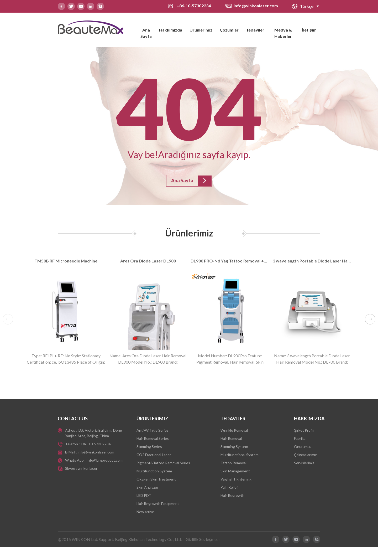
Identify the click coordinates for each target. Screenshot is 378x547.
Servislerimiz (304, 463)
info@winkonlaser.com (256, 5)
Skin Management (235, 471)
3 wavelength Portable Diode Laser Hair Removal (312, 261)
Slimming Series (149, 446)
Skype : (71, 468)
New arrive (145, 511)
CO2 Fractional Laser (153, 454)
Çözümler (229, 29)
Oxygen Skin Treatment (156, 479)
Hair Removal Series (152, 438)
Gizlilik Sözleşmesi (202, 539)
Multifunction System (154, 471)
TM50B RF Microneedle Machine (65, 261)
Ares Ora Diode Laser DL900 (148, 261)
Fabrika (300, 438)
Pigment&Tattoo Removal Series (163, 463)
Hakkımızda (170, 29)
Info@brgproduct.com (104, 460)
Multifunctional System (239, 454)
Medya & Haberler (283, 33)
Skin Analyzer (147, 487)
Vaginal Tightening (235, 479)
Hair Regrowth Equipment (157, 503)
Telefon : (73, 444)
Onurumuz (302, 446)
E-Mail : (71, 452)
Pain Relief (229, 487)
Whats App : (75, 460)
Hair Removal (231, 438)
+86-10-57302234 (194, 5)
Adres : (71, 430)
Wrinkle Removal (234, 430)
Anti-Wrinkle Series (152, 430)
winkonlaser (87, 468)
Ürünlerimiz (201, 29)
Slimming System (234, 446)
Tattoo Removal (233, 463)
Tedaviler (255, 29)
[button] (370, 319)
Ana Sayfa (146, 33)
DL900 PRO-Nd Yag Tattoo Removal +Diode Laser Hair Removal (230, 261)
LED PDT (143, 495)
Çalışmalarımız (305, 454)
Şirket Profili (304, 430)
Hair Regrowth (232, 495)
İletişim (309, 29)
